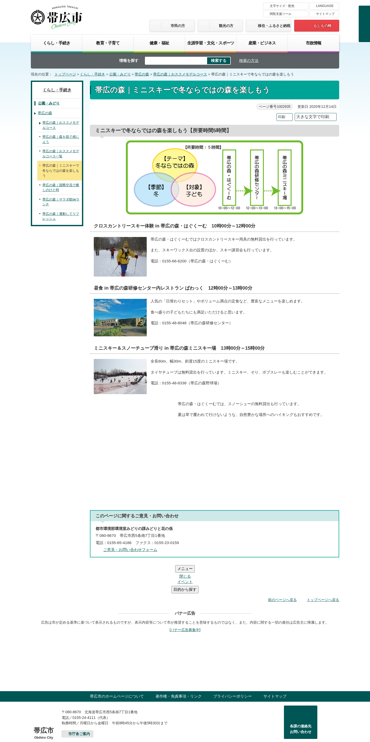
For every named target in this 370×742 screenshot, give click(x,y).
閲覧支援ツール (280, 14)
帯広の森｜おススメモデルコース (180, 74)
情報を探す (128, 60)
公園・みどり (120, 74)
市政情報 (313, 43)
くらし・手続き (56, 43)
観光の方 (226, 26)
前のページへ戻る (282, 569)
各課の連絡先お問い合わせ (300, 698)
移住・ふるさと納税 (274, 26)
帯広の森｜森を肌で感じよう (60, 139)
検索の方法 (248, 60)
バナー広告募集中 (185, 599)
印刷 (281, 117)
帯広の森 (142, 74)
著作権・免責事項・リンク (178, 665)
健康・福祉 (159, 43)
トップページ (65, 74)
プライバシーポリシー (232, 665)
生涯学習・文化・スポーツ (210, 43)
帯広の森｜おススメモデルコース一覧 (60, 153)
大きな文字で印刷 (312, 117)
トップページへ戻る (323, 569)
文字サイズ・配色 (282, 6)
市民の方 (178, 26)
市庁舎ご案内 (79, 703)
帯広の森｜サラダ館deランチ (60, 201)
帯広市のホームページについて (117, 665)
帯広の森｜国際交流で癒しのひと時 (60, 187)
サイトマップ (325, 14)
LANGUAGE (325, 6)
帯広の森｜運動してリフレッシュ (60, 216)
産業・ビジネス (262, 43)
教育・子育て (107, 43)
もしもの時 (322, 26)
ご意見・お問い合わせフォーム (130, 549)
